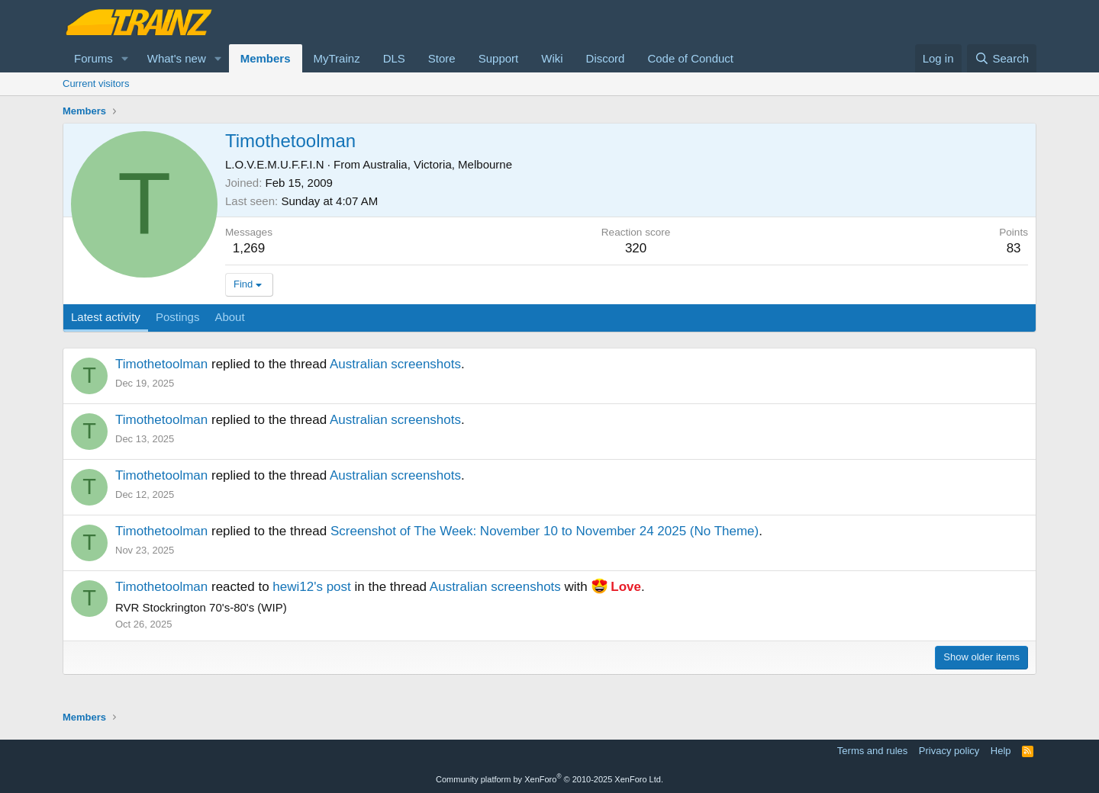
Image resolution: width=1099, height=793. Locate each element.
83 (1014, 248)
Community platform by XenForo (549, 779)
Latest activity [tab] (105, 316)
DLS (394, 58)
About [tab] (229, 316)
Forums (93, 58)
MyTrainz (337, 58)
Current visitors (96, 83)
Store (442, 58)
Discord (605, 58)
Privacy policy (949, 750)
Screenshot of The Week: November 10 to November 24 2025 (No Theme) (544, 531)
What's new (176, 58)
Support (499, 58)
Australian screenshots (395, 364)
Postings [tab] (178, 316)
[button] (125, 58)
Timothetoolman (161, 364)
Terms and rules (872, 750)
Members (265, 58)
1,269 (249, 248)
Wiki (551, 58)
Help (1001, 750)
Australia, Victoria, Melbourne (437, 164)
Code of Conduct (690, 58)
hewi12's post (311, 587)
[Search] (1001, 58)
